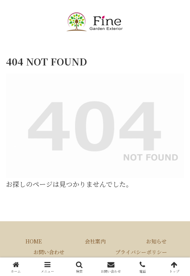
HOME (34, 241)
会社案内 (95, 241)
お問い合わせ (48, 252)
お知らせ (156, 241)
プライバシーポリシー (141, 252)
